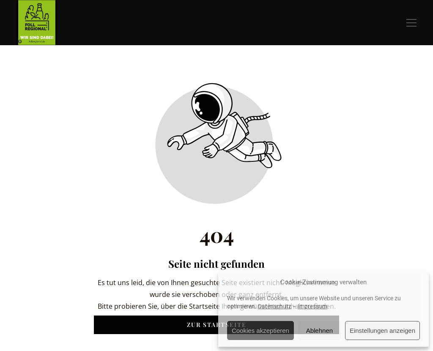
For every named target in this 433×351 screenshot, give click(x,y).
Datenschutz (274, 306)
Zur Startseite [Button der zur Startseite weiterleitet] (217, 325)
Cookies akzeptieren (260, 330)
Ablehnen (319, 330)
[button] (411, 23)
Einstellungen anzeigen (382, 330)
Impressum (312, 306)
